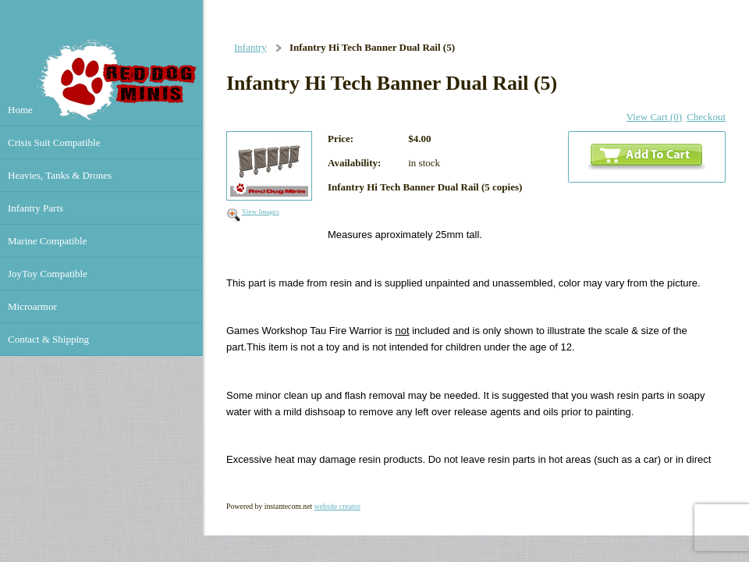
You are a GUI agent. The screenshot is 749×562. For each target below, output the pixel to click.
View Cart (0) (654, 117)
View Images (260, 211)
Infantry (250, 47)
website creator (337, 506)
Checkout (706, 117)
